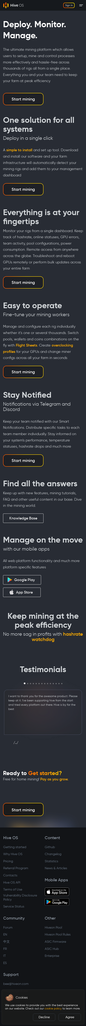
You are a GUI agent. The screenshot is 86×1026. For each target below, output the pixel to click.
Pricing (8, 861)
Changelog (53, 854)
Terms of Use (12, 889)
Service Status (13, 906)
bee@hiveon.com (16, 984)
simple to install (19, 150)
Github (50, 847)
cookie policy (53, 1008)
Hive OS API (11, 882)
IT (4, 956)
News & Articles (56, 868)
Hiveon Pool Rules (58, 934)
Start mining (23, 99)
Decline (44, 1017)
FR (5, 949)
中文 (6, 942)
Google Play (21, 579)
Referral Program (15, 868)
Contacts (10, 875)
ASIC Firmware (55, 942)
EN (5, 934)
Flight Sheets (26, 345)
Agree (69, 1017)
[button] (9, 997)
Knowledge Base (23, 518)
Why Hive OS (12, 854)
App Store (21, 592)
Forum (8, 927)
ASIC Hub (52, 949)
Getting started (14, 847)
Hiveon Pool (53, 927)
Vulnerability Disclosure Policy (20, 897)
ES (5, 963)
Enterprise (52, 956)
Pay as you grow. (54, 779)
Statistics (51, 861)
